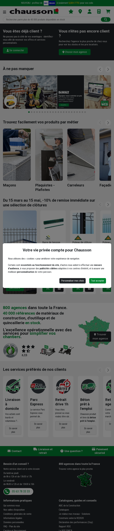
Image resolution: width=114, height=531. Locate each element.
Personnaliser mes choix (72, 280)
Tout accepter (97, 280)
